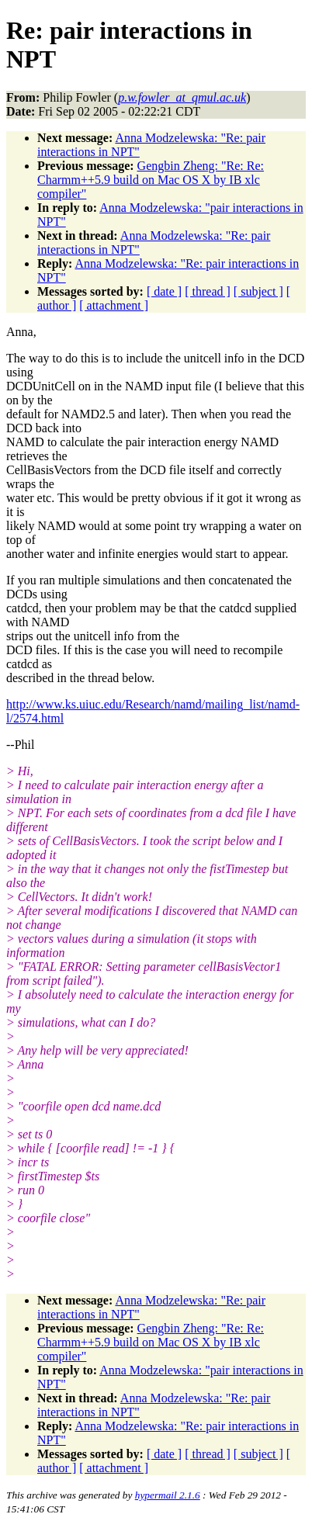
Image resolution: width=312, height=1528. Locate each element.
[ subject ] (258, 291)
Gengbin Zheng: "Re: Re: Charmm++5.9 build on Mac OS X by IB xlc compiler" (150, 179)
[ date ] (164, 291)
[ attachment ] (113, 305)
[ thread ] (208, 291)
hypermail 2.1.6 (167, 1495)
